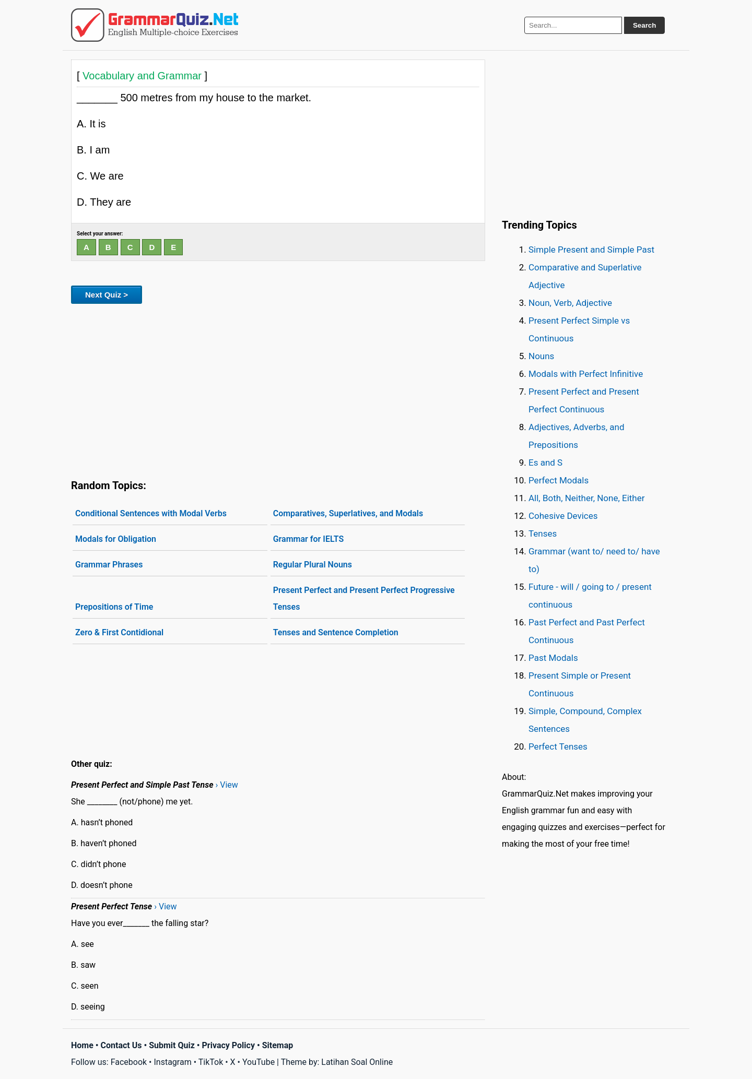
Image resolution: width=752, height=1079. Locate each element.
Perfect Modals (558, 480)
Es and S (545, 462)
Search (644, 25)
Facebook (129, 1062)
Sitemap (277, 1045)
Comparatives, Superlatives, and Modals (348, 513)
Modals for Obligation (115, 539)
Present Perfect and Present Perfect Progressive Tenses (364, 598)
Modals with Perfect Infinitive (585, 374)
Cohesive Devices (563, 516)
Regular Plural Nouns (312, 565)
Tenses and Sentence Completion (335, 632)
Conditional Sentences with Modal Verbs (151, 513)
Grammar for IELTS (308, 539)
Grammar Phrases (109, 565)
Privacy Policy (228, 1045)
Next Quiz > (106, 294)
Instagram (172, 1062)
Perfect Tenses (558, 746)
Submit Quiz (172, 1045)
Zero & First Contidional (119, 632)
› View (227, 785)
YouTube (258, 1062)
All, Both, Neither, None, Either (586, 498)
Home (82, 1045)
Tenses (542, 533)
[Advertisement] (278, 389)
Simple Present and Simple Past (591, 249)
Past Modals (553, 658)
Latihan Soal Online (357, 1062)
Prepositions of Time (114, 607)
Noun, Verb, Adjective (570, 303)
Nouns (541, 356)
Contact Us (121, 1045)
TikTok (211, 1062)
